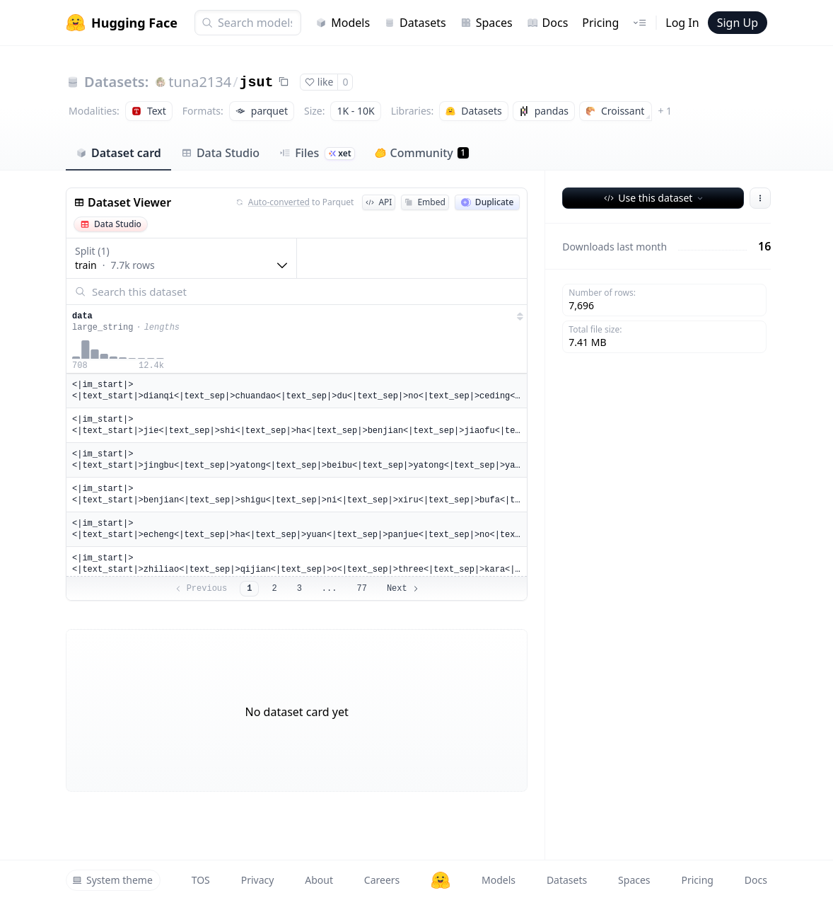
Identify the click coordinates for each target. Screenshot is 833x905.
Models (342, 22)
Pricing (600, 22)
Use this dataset (654, 197)
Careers (382, 880)
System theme (112, 880)
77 (361, 589)
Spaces (486, 22)
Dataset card (118, 153)
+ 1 (665, 110)
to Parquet (295, 202)
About (319, 880)
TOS (201, 880)
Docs (548, 22)
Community (422, 153)
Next (403, 589)
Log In (682, 22)
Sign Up (737, 22)
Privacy (257, 880)
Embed (424, 202)
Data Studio (220, 153)
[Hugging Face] (440, 880)
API (379, 202)
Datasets (415, 22)
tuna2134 (199, 81)
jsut (257, 82)
